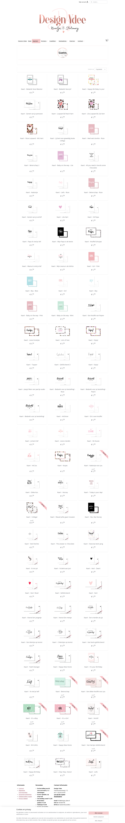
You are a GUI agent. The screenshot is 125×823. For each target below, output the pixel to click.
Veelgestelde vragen (25, 796)
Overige (73, 41)
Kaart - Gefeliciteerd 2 (62, 365)
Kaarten (36, 41)
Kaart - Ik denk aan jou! (62, 568)
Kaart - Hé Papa (93, 217)
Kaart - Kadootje (32, 192)
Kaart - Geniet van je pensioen (32, 114)
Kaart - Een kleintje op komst (31, 642)
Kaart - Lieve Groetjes (32, 340)
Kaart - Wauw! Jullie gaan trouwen (62, 517)
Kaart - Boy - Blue (32, 291)
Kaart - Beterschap (62, 691)
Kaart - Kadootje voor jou (93, 466)
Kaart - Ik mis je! (32, 568)
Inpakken (53, 41)
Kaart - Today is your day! (93, 492)
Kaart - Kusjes (62, 466)
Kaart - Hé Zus (32, 466)
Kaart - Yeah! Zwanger (32, 667)
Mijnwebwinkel (80, 820)
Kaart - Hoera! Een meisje (62, 618)
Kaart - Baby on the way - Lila (62, 165)
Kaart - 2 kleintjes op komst (62, 642)
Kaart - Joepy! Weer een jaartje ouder (31, 389)
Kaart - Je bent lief (31, 441)
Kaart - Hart (93, 593)
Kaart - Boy (93, 291)
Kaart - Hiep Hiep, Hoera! (62, 772)
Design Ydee (22, 41)
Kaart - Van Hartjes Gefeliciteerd (93, 745)
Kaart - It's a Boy (32, 718)
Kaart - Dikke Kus (32, 492)
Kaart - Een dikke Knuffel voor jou (93, 691)
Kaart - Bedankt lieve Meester (31, 89)
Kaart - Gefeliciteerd (62, 593)
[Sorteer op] (101, 69)
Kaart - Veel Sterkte (32, 544)
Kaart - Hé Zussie (93, 441)
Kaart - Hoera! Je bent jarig (93, 544)
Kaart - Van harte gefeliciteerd (93, 642)
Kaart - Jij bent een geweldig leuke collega (62, 139)
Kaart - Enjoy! (93, 340)
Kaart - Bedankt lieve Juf (62, 89)
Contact (81, 41)
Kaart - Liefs (93, 772)
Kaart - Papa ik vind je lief (32, 242)
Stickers (44, 41)
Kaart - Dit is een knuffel (93, 416)
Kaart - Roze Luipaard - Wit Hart (31, 138)
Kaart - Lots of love (62, 340)
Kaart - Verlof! (93, 718)
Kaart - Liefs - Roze (62, 192)
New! (29, 41)
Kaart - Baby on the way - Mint (62, 315)
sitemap (56, 820)
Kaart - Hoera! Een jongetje (31, 618)
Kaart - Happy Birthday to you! (93, 89)
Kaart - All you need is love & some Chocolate (93, 166)
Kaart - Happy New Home (62, 667)
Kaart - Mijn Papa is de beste (62, 242)
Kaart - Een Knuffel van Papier (93, 315)
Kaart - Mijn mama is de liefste (62, 266)
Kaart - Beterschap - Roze (93, 192)
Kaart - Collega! (31, 517)
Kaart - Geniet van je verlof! (32, 217)
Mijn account (83, 2)
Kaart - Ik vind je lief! (31, 691)
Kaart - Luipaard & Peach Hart (62, 114)
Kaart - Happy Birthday (31, 772)
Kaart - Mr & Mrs (32, 745)
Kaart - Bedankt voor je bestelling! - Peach (93, 390)
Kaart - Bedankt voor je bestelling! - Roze (62, 390)
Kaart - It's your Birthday (93, 667)
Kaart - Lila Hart (62, 217)
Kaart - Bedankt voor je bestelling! (31, 416)
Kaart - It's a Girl (62, 718)
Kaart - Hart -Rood (31, 593)
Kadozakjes (63, 41)
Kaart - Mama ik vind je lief (31, 266)
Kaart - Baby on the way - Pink (32, 315)
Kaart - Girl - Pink (93, 266)
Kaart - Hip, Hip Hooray (93, 517)
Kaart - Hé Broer (62, 416)
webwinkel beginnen (66, 820)
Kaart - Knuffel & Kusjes (93, 242)
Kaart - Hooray (62, 492)
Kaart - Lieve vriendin (62, 441)
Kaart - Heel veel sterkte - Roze (93, 138)
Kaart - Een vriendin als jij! (93, 618)
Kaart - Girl (62, 291)
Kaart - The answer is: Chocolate (62, 544)
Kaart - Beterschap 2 (31, 165)
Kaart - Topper (31, 365)
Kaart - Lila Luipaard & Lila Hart (93, 114)
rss (59, 820)
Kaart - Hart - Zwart (93, 568)
